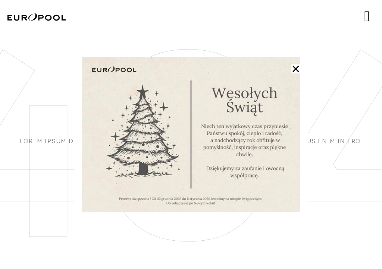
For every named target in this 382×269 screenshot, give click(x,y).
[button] (295, 68)
